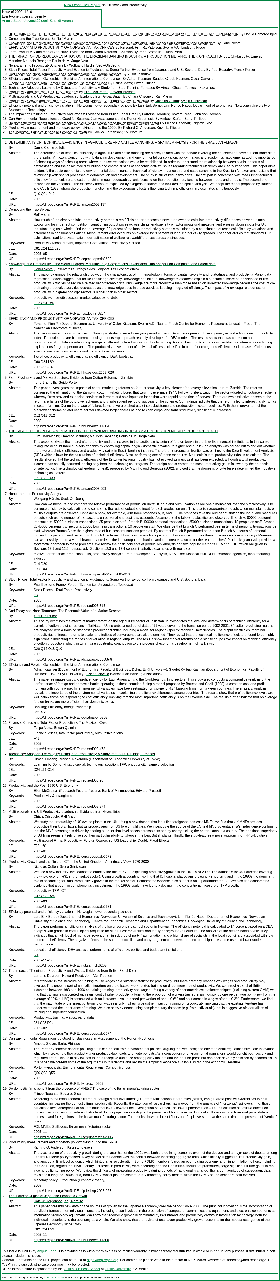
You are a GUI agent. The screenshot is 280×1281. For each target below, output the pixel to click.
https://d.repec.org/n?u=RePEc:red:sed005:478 (69, 749)
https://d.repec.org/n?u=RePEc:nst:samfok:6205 (70, 965)
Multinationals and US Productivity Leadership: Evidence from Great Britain (65, 96)
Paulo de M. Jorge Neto (70, 61)
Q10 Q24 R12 (44, 194)
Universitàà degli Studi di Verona (48, 20)
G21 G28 (40, 712)
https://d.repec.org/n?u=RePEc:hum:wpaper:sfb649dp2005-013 (82, 574)
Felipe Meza (122, 83)
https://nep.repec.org (102, 1260)
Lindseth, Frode (193, 47)
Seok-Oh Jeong (108, 65)
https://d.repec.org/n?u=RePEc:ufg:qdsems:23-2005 (73, 1137)
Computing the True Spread (30, 38)
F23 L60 (40, 846)
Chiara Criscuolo (140, 96)
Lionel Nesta (230, 43)
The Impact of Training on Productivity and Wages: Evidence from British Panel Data (72, 114)
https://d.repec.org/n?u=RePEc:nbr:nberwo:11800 (71, 1240)
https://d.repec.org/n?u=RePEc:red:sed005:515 (69, 606)
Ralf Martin (64, 38)
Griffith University (118, 1269)
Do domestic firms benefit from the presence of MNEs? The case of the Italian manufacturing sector (84, 123)
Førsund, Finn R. (133, 47)
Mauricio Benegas (36, 61)
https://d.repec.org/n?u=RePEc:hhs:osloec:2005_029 (74, 372)
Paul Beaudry (221, 69)
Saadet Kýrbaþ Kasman (171, 78)
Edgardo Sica (202, 123)
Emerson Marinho (74, 436)
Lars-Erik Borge (150, 105)
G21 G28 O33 (44, 478)
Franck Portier (244, 69)
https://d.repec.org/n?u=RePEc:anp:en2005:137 (70, 204)
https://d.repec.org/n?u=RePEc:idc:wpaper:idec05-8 (73, 659)
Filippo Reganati (177, 123)
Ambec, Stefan (171, 118)
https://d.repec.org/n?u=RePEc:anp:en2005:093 (70, 488)
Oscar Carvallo (202, 78)
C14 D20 (40, 564)
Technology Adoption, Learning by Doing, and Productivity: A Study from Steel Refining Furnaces (82, 87)
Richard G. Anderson (139, 127)
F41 (37, 738)
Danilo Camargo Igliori (261, 34)
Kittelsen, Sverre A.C (163, 47)
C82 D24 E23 (44, 1229)
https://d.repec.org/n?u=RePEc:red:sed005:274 (69, 806)
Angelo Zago (11, 20)
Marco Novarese (208, 1260)
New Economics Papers (82, 5)
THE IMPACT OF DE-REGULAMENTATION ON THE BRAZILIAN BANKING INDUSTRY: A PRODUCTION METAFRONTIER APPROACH (113, 56)
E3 (36, 595)
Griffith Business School (82, 1269)
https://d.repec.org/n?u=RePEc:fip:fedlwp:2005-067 (72, 1191)
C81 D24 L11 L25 (47, 248)
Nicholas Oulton (167, 101)
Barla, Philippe (195, 118)
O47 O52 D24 (44, 896)
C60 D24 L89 (44, 362)
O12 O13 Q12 (44, 415)
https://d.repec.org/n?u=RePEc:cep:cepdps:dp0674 (72, 1033)
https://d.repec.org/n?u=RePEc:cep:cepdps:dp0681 (72, 906)
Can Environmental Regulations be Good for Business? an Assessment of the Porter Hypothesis (81, 118)
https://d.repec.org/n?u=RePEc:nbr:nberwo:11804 (71, 426)
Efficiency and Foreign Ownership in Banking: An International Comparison (65, 78)
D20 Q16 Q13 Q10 (48, 649)
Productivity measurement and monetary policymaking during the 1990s (63, 127)
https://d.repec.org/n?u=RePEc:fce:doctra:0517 (69, 313)
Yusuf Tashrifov (138, 74)
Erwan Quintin (144, 83)
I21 (36, 955)
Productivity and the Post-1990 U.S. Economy (43, 92)
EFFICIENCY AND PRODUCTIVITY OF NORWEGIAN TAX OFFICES (61, 47)
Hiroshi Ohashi (172, 87)
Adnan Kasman (139, 78)
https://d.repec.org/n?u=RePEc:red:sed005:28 (68, 780)
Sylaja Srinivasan (194, 101)
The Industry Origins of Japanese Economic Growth (48, 132)
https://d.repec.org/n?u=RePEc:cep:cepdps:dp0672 (72, 856)
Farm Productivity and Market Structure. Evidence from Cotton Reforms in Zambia (71, 52)
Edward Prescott (122, 92)
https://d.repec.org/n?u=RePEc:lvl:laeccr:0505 (68, 1083)
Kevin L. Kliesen (169, 127)
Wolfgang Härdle (82, 65)
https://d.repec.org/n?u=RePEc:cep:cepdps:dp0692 (72, 259)
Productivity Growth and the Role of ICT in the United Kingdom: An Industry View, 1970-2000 (79, 101)
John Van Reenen (207, 114)
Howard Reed (181, 114)
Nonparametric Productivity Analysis (36, 65)
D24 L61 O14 (44, 769)
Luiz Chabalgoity (236, 56)
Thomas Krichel (54, 1277)
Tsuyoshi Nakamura (200, 87)
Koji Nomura (133, 132)
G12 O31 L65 (44, 303)
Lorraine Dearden (155, 114)
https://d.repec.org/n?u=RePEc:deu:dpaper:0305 (70, 717)
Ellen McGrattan (96, 92)
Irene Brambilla (150, 52)
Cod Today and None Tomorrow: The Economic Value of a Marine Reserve (65, 74)
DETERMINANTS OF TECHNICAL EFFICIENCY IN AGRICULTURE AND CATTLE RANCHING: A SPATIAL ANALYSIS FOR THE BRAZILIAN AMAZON (124, 34)
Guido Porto (173, 52)
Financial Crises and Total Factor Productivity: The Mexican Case (58, 83)
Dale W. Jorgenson (107, 132)
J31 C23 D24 (43, 1023)
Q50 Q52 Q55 (44, 1073)
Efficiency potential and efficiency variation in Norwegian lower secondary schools (70, 105)
